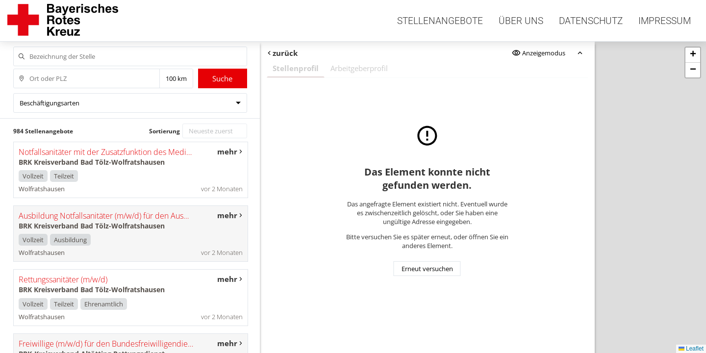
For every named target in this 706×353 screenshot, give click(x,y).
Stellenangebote (440, 20)
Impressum (664, 20)
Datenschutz (591, 20)
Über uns (521, 20)
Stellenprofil (296, 68)
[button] (692, 55)
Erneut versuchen (427, 268)
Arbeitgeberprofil (359, 68)
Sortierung (164, 131)
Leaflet (691, 348)
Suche (222, 78)
